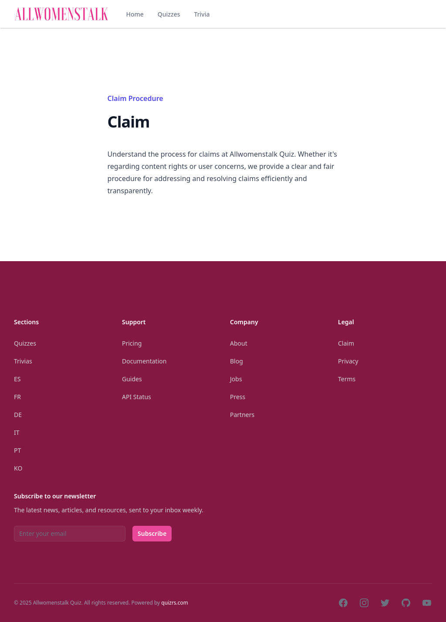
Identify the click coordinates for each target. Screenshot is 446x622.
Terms (346, 379)
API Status (136, 397)
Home (134, 14)
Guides (132, 379)
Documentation (144, 361)
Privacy (348, 361)
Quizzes (169, 14)
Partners (242, 414)
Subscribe (152, 533)
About (238, 343)
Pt (17, 450)
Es (17, 379)
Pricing (132, 343)
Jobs (236, 379)
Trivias (23, 361)
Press (237, 397)
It (17, 432)
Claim (346, 343)
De (18, 414)
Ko (18, 468)
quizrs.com (174, 602)
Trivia (201, 14)
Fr (17, 397)
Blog (236, 361)
